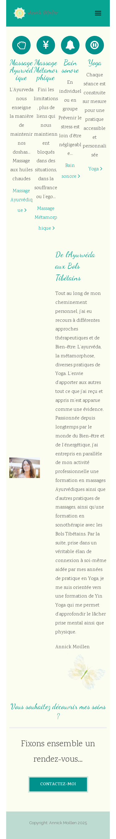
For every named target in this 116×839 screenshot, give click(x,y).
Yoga (93, 169)
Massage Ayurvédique (21, 201)
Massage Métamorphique (46, 218)
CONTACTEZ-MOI (58, 784)
